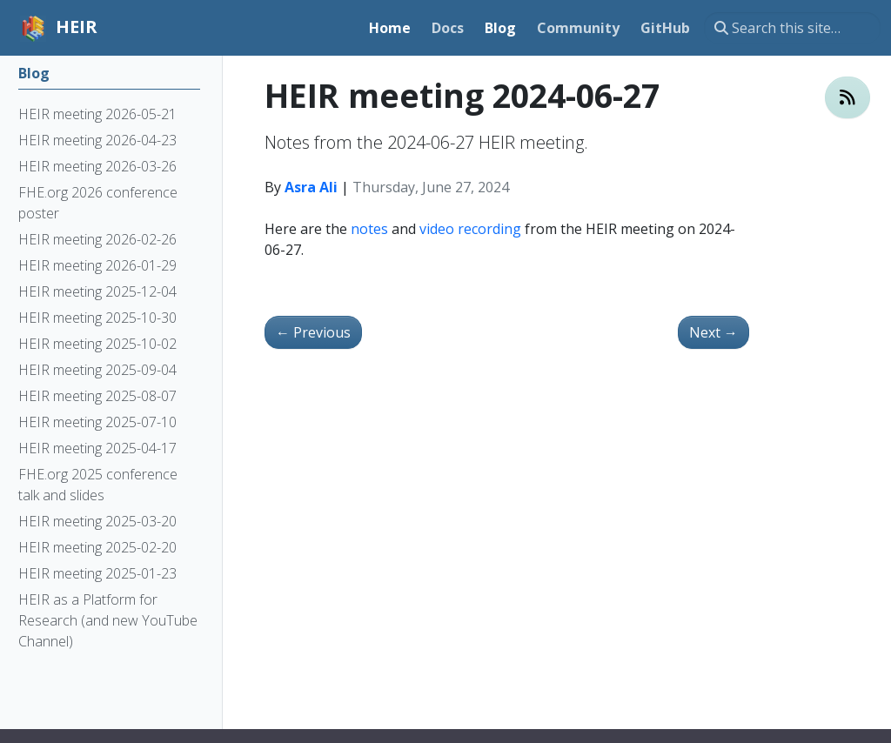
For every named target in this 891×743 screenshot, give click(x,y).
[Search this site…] (792, 28)
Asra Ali (311, 187)
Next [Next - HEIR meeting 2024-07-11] (713, 332)
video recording (470, 228)
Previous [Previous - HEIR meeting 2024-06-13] (313, 332)
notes (369, 228)
